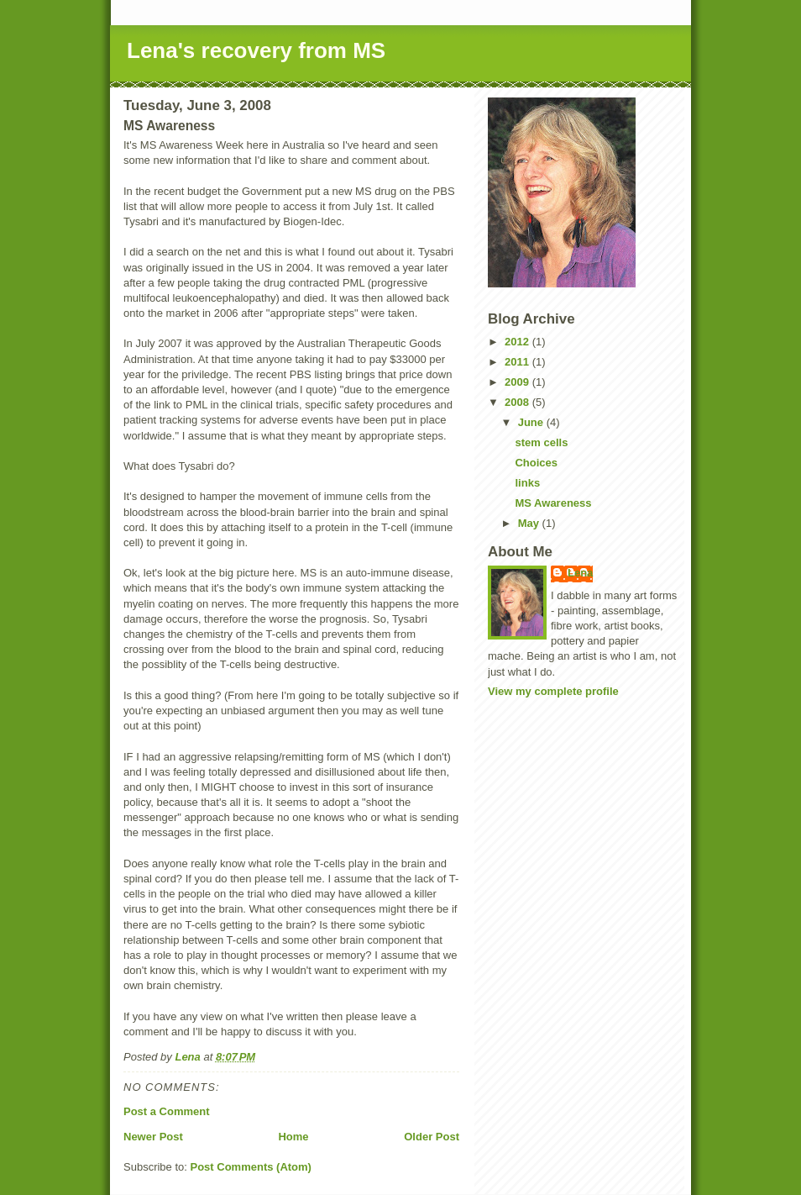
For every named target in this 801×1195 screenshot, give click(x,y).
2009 (518, 382)
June (532, 422)
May (530, 523)
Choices (536, 462)
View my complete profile (553, 691)
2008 (518, 402)
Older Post (431, 1136)
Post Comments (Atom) (251, 1167)
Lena (580, 572)
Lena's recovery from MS (256, 50)
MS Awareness (553, 503)
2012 (518, 341)
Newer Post (153, 1136)
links (527, 482)
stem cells (541, 442)
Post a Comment (166, 1111)
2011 (518, 361)
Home (293, 1136)
